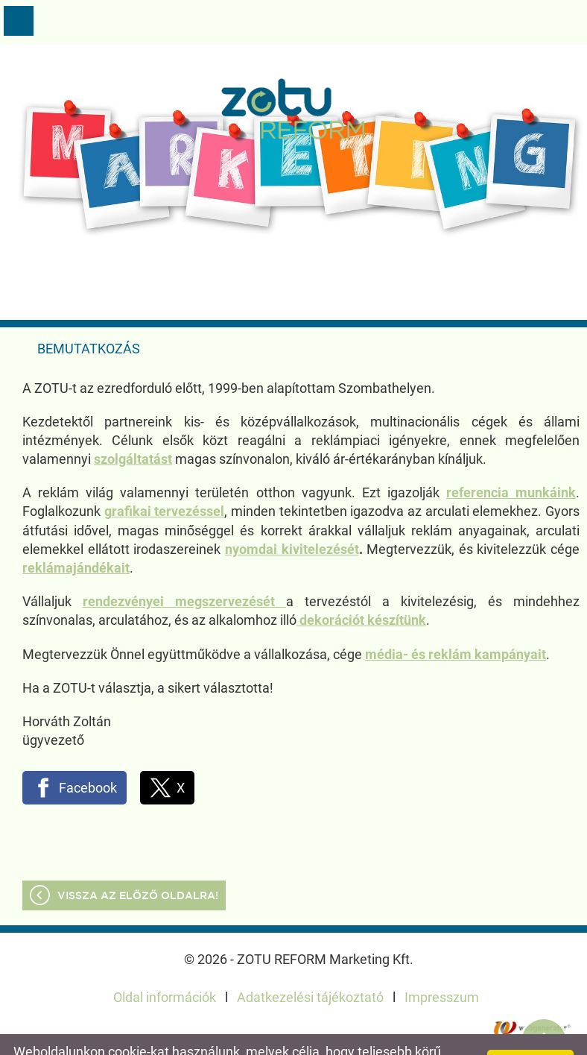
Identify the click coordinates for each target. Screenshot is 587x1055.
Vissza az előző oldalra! (137, 866)
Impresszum (441, 967)
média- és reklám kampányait (455, 624)
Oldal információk (164, 967)
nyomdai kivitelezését (292, 519)
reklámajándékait (76, 538)
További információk (334, 1037)
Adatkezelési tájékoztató (310, 967)
